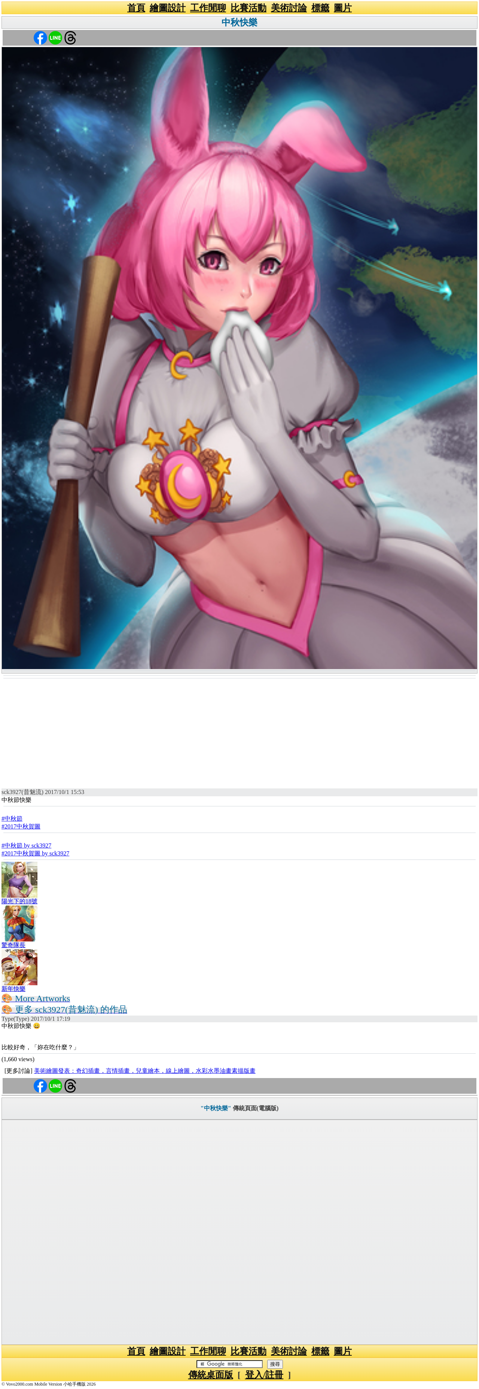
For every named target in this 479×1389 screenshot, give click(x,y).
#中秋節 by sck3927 (26, 845)
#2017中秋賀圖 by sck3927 (35, 853)
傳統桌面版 (210, 1375)
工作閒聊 (208, 8)
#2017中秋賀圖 (20, 826)
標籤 (320, 8)
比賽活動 (248, 8)
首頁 (136, 8)
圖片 (343, 8)
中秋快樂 (239, 22)
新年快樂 (13, 989)
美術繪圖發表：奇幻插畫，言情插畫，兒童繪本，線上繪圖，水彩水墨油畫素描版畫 (145, 1071)
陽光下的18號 (19, 901)
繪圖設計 (168, 8)
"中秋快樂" (216, 1108)
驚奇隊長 (13, 945)
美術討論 (289, 8)
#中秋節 (11, 818)
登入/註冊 (264, 1375)
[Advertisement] (239, 735)
